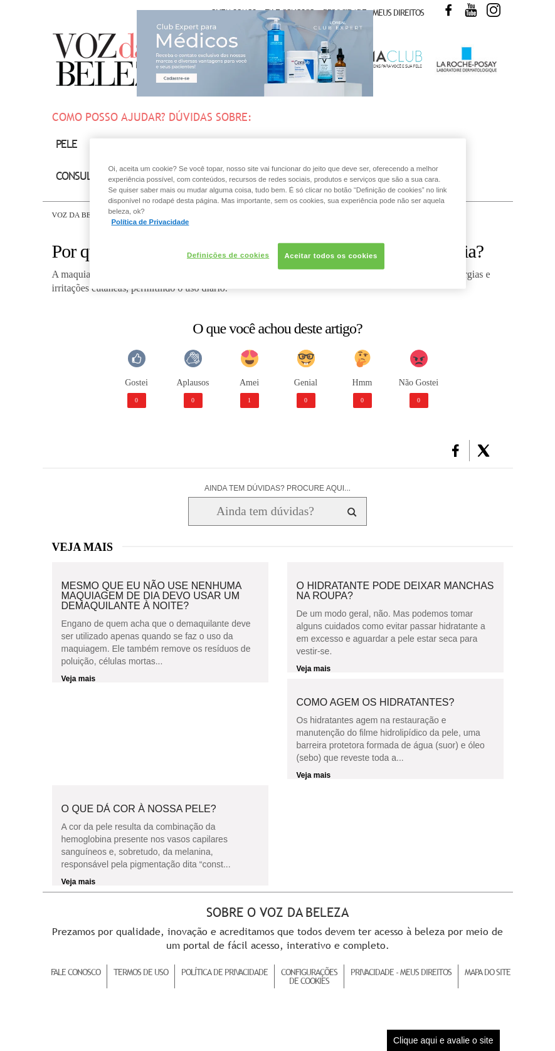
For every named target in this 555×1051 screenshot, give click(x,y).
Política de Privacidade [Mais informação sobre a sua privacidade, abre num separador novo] (150, 222)
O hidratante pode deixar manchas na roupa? (395, 591)
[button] (455, 450)
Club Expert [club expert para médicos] (255, 53)
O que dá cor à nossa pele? (138, 809)
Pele (66, 144)
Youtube (471, 10)
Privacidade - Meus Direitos (373, 12)
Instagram (493, 10)
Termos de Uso (141, 972)
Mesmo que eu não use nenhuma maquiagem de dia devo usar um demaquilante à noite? (151, 596)
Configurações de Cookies (309, 976)
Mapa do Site (487, 972)
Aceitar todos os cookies (331, 255)
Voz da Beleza (81, 215)
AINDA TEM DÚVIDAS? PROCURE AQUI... (277, 488)
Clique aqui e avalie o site (443, 1040)
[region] (278, 213)
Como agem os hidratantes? (376, 703)
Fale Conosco (75, 972)
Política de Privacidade (224, 972)
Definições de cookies (228, 255)
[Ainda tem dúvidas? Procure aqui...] (265, 511)
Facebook (448, 10)
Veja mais (78, 678)
